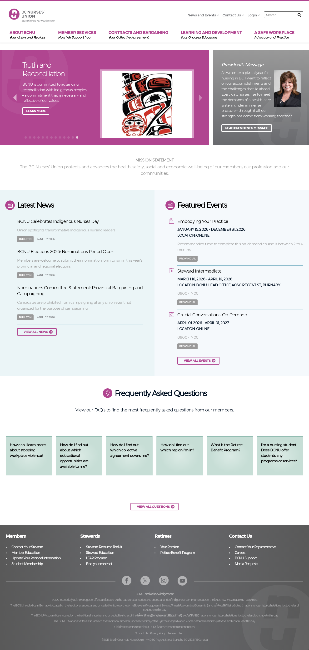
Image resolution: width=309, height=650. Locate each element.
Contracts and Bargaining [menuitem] (138, 35)
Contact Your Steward (27, 547)
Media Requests (246, 564)
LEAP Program (96, 558)
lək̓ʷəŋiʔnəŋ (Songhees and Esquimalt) (159, 615)
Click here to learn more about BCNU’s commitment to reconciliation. (154, 627)
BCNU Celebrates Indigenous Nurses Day (58, 221)
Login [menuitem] (252, 15)
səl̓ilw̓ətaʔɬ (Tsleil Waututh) (228, 605)
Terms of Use (175, 633)
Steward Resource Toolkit (104, 547)
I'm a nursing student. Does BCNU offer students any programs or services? (279, 453)
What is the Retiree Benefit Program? (227, 448)
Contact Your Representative (255, 547)
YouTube (182, 581)
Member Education (25, 553)
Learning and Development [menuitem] (211, 35)
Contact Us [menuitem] (232, 15)
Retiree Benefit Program (177, 553)
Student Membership (27, 564)
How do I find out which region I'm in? (177, 448)
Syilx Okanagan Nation (172, 621)
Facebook (127, 581)
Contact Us (141, 633)
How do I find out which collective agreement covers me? (129, 450)
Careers (240, 553)
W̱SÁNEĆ (193, 615)
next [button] (201, 97)
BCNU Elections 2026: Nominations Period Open (65, 251)
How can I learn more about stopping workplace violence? (27, 450)
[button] (26, 137)
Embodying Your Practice (202, 221)
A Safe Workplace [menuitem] (274, 35)
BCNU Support (246, 558)
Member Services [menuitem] (77, 35)
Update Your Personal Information (35, 558)
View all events (197, 360)
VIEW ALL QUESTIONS (153, 506)
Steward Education (100, 553)
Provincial (187, 258)
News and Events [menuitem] (202, 15)
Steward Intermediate (199, 271)
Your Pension (169, 547)
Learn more (35, 119)
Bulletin (25, 239)
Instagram (164, 581)
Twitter (145, 581)
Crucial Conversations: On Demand (212, 315)
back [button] (15, 97)
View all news (36, 332)
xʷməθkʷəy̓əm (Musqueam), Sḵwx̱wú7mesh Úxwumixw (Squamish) (167, 605)
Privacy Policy (157, 633)
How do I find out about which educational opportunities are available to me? (74, 456)
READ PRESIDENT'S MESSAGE (246, 128)
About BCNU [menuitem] (27, 35)
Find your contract (99, 564)
